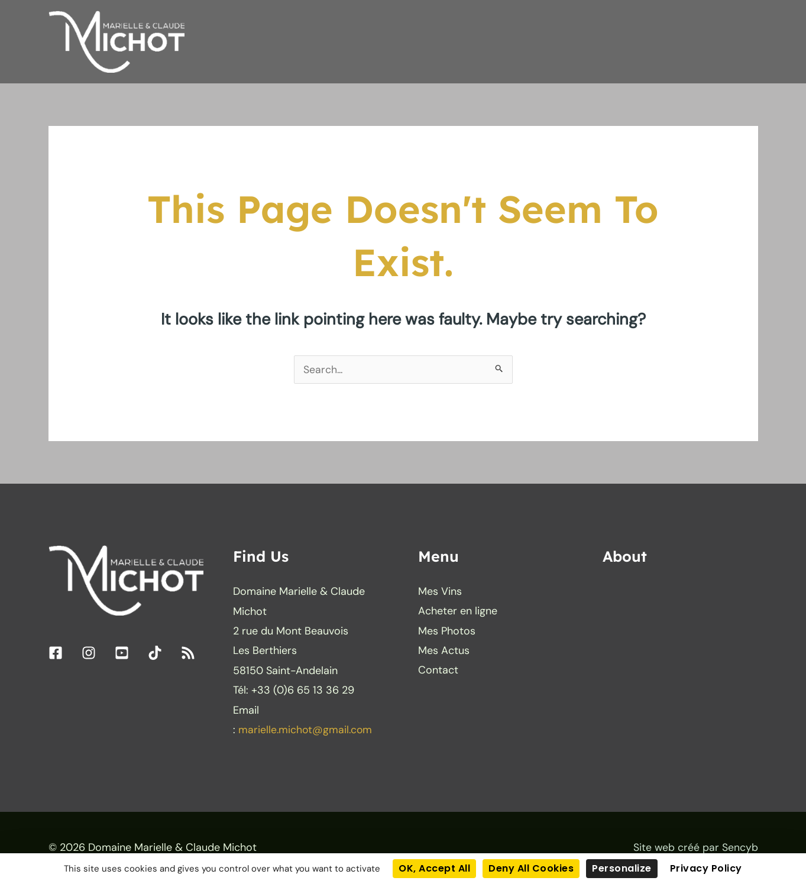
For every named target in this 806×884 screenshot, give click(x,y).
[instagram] (97, 654)
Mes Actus (444, 652)
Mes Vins (440, 592)
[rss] (190, 654)
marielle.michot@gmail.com (306, 731)
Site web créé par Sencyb (695, 848)
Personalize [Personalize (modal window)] (622, 868)
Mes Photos (446, 632)
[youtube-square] (130, 654)
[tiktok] (163, 654)
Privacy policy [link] (706, 868)
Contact (438, 672)
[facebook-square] (63, 654)
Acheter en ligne (457, 612)
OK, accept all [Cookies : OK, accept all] (434, 868)
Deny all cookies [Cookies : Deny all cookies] (531, 868)
